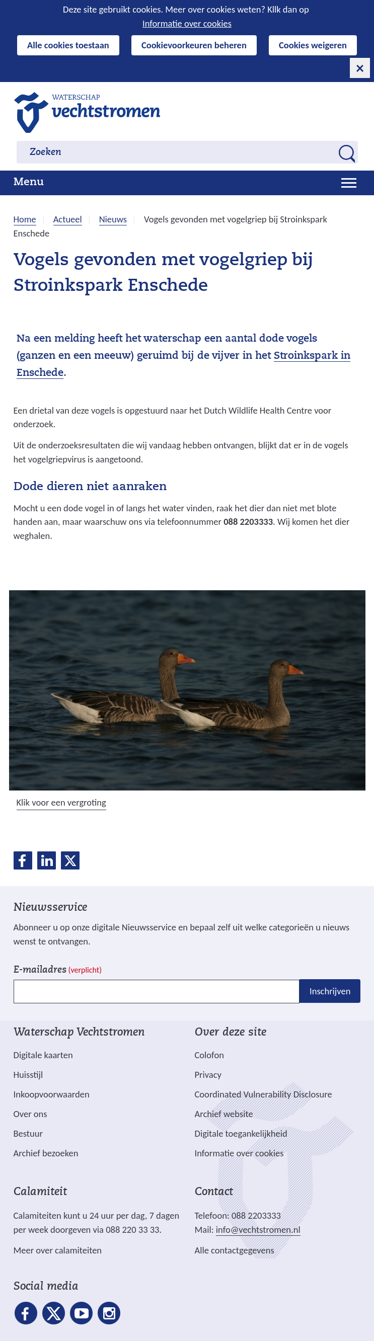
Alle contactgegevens (234, 1250)
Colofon (209, 1055)
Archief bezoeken (46, 1153)
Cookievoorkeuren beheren (194, 45)
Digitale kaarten (43, 1055)
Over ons (30, 1114)
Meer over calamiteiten (58, 1250)
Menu (29, 183)
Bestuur (28, 1133)
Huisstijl (28, 1074)
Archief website (224, 1114)
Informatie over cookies (187, 23)
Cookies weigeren (313, 45)
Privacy (208, 1074)
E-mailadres (58, 970)
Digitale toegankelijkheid (241, 1133)
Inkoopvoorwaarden (52, 1094)
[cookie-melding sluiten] (360, 68)
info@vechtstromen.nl (258, 1229)
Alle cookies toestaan (68, 45)
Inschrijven (330, 991)
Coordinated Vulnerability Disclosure (263, 1094)
